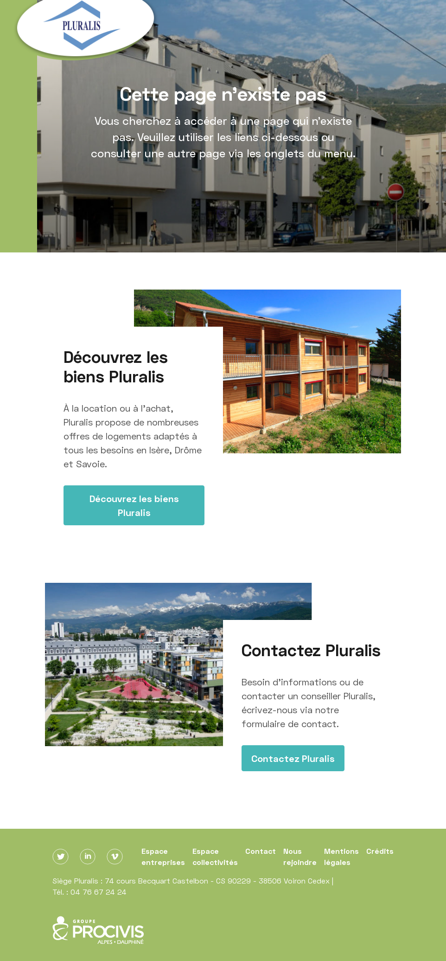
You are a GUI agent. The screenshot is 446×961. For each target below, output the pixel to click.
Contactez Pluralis (293, 758)
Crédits (380, 850)
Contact (260, 850)
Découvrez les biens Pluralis (134, 505)
